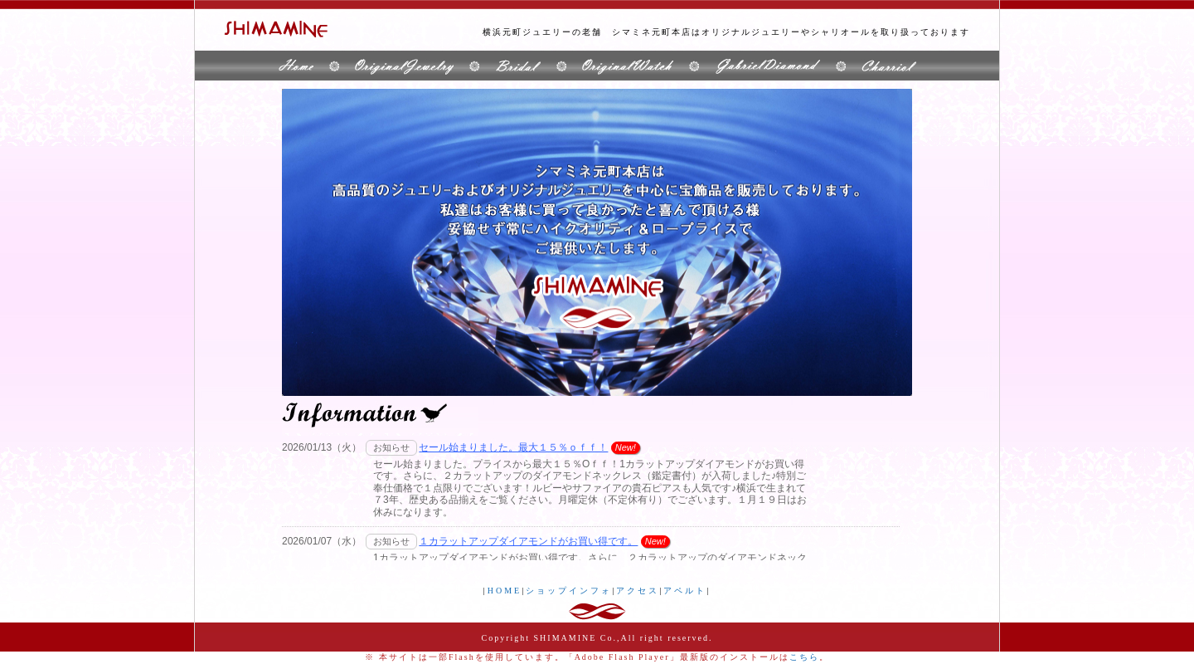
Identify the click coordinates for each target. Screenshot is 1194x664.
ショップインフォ (569, 590)
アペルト (684, 590)
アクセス (637, 590)
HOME (505, 590)
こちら (804, 657)
